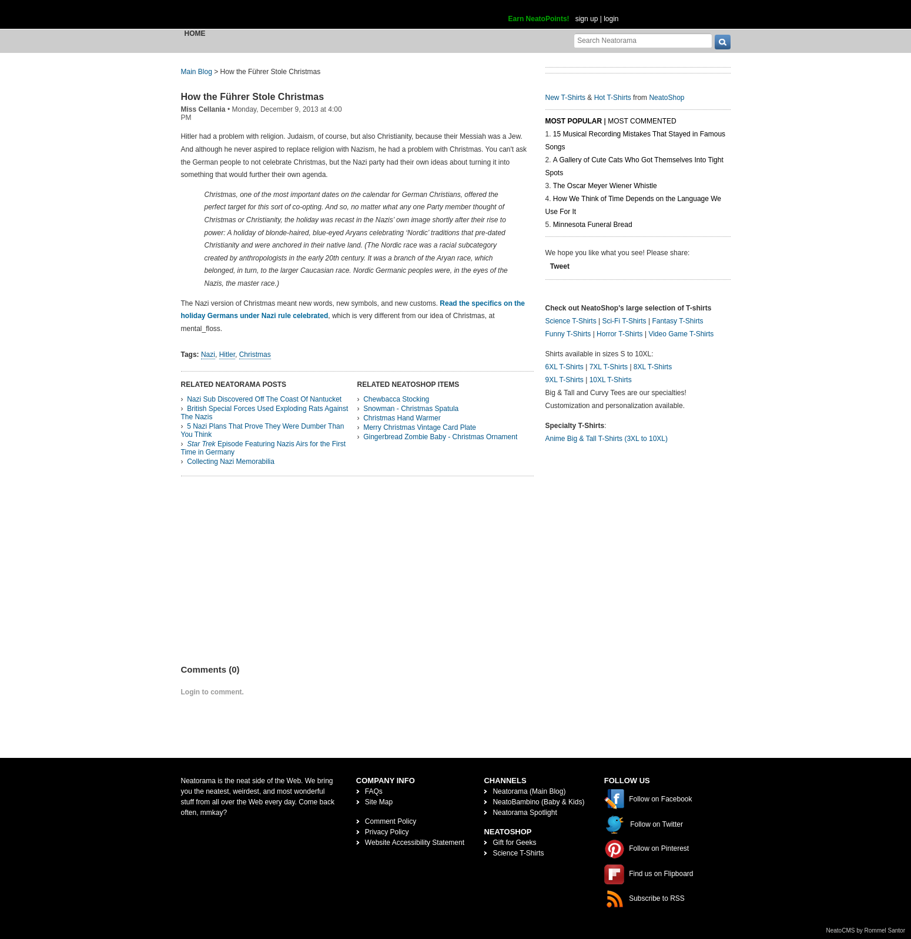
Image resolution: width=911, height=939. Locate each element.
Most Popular (573, 121)
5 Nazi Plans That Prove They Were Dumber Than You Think (262, 430)
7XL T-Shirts (609, 367)
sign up (586, 19)
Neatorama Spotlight (525, 812)
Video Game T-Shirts (681, 334)
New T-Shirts (565, 97)
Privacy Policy (387, 832)
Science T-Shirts (571, 321)
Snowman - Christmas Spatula (410, 409)
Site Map (379, 802)
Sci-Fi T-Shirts (624, 321)
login (611, 19)
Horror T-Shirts (619, 334)
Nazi (208, 354)
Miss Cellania (203, 109)
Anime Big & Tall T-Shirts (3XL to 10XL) (606, 439)
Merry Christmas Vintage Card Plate (419, 427)
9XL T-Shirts (564, 380)
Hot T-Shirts (612, 97)
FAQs (374, 791)
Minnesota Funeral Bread (592, 224)
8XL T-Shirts (653, 367)
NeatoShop (666, 97)
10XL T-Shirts (611, 380)
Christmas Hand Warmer (402, 418)
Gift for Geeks (514, 842)
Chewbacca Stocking (396, 399)
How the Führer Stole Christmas (252, 97)
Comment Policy (390, 821)
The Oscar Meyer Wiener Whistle (605, 186)
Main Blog (196, 72)
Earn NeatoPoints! (539, 19)
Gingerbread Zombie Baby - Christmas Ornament (440, 437)
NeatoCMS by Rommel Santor (866, 930)
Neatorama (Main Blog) (529, 791)
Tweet (560, 266)
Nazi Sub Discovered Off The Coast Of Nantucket (264, 399)
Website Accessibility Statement (414, 842)
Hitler (227, 354)
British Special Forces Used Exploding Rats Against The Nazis (265, 413)
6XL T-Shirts (564, 367)
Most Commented (642, 121)
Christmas (255, 354)
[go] (723, 42)
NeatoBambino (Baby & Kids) (538, 802)
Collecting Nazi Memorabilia (230, 461)
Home (195, 33)
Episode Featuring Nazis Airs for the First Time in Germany (263, 448)
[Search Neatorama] (643, 40)
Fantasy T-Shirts (677, 321)
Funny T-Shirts (568, 334)
